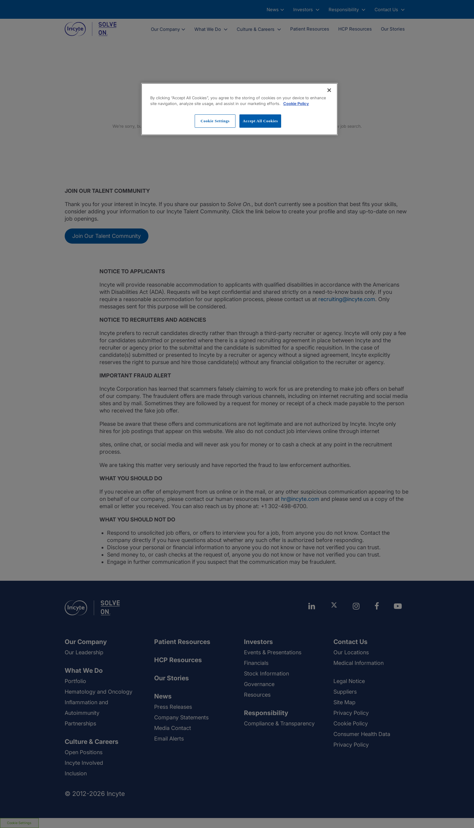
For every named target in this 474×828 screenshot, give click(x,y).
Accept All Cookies (260, 121)
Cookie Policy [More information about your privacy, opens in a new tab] (296, 103)
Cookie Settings (214, 121)
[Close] (329, 90)
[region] (239, 109)
